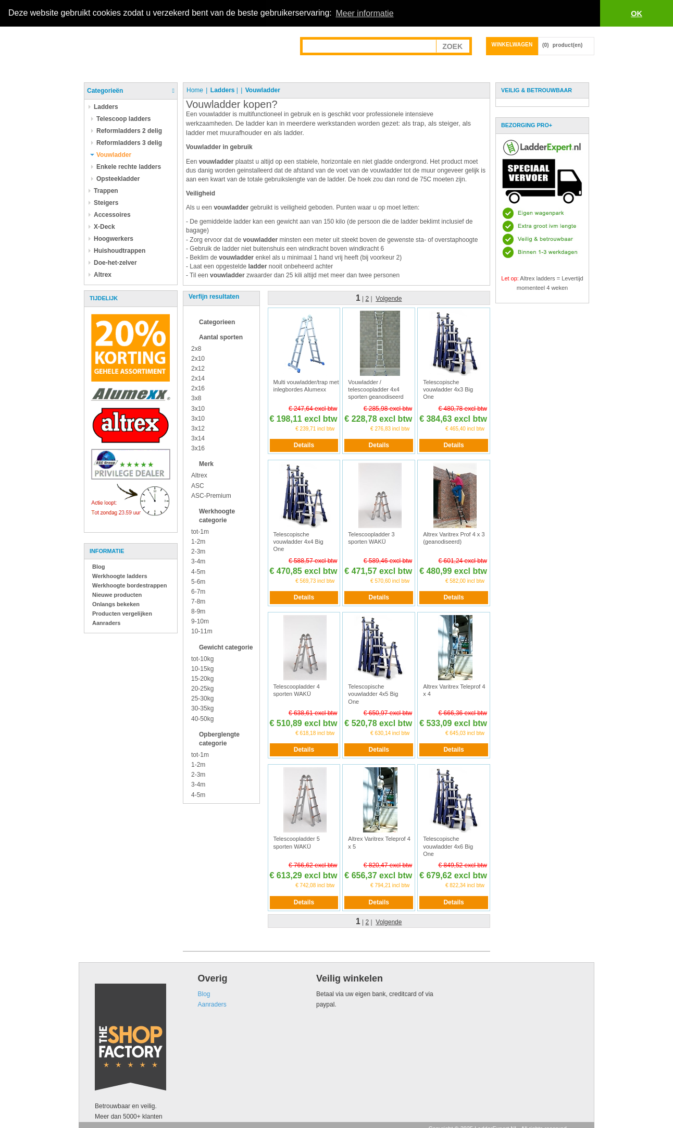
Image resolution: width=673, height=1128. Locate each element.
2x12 (198, 368)
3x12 (198, 428)
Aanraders (106, 622)
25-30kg (202, 698)
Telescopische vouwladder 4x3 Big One (448, 389)
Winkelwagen (512, 44)
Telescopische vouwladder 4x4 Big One (298, 541)
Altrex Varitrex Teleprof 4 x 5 (379, 842)
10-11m (202, 631)
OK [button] (636, 13)
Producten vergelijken (122, 613)
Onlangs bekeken (116, 603)
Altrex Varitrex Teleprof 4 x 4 (454, 689)
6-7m (198, 591)
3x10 (198, 408)
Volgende (389, 298)
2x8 (196, 348)
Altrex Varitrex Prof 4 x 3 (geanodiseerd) (453, 537)
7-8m (198, 601)
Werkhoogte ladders (119, 575)
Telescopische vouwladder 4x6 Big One (448, 846)
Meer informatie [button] (364, 13)
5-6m (198, 581)
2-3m (198, 551)
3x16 (198, 447)
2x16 (198, 388)
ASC (197, 485)
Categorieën (105, 90)
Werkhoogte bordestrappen (129, 585)
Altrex (199, 475)
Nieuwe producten (117, 594)
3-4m (198, 561)
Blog (98, 566)
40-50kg (202, 718)
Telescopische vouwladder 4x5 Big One (373, 693)
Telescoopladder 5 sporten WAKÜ (296, 842)
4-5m (198, 571)
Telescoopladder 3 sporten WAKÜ (371, 537)
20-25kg (202, 688)
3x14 (198, 438)
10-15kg (202, 668)
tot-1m (200, 531)
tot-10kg (202, 658)
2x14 (198, 378)
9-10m (200, 621)
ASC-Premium (211, 495)
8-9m (198, 611)
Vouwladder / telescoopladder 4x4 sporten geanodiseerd (375, 389)
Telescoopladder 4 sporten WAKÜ (296, 689)
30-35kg (202, 708)
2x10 (198, 358)
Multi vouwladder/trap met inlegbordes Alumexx (306, 385)
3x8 (196, 398)
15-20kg (202, 678)
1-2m (198, 541)
